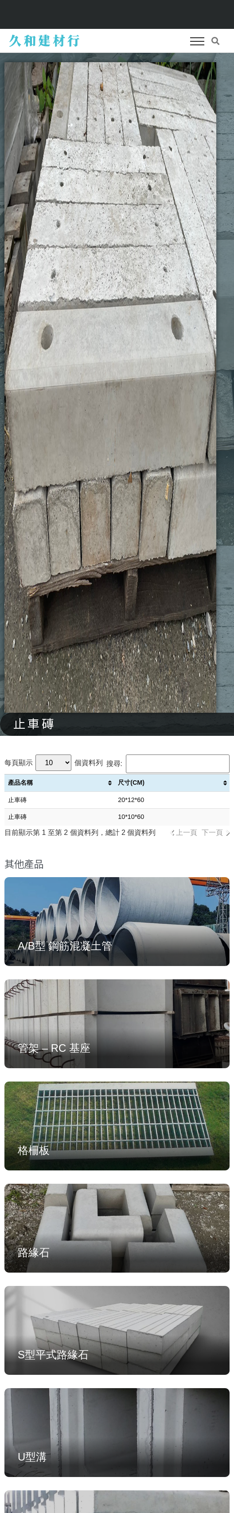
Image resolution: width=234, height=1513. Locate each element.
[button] (197, 41)
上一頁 (186, 832)
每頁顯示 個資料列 (53, 763)
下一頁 (212, 832)
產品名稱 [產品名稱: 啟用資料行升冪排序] (20, 782)
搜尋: (168, 764)
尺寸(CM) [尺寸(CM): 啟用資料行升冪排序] (131, 782)
